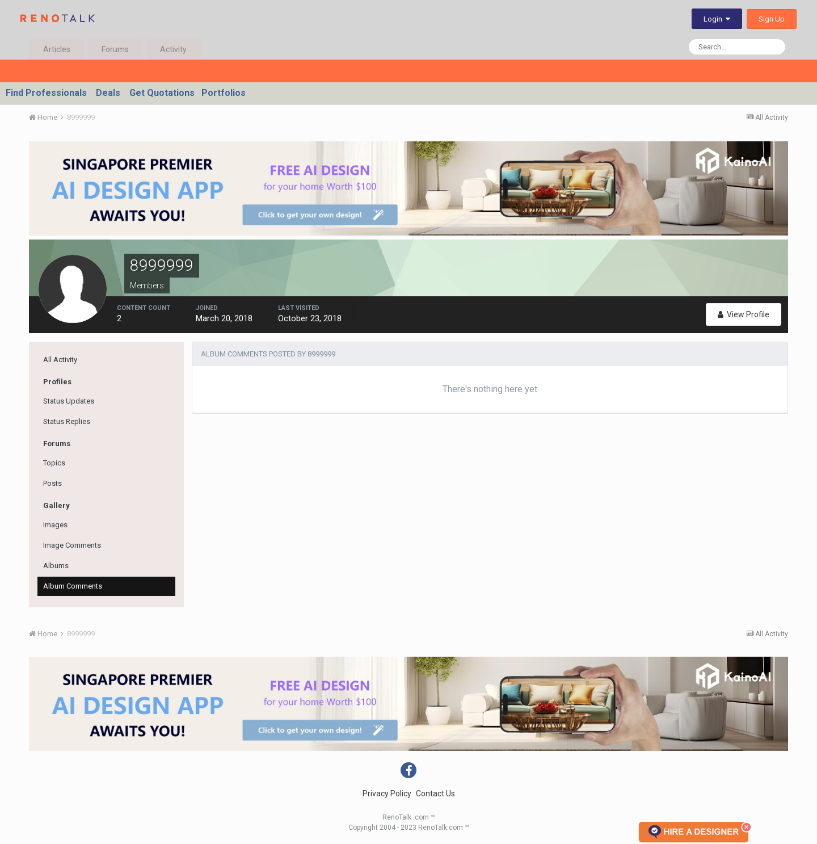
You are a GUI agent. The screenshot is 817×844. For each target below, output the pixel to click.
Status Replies (66, 421)
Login (717, 19)
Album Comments (72, 586)
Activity (173, 49)
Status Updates (68, 401)
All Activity (60, 359)
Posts (52, 483)
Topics (54, 463)
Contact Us (435, 793)
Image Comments (72, 545)
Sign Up (772, 19)
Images (55, 524)
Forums (115, 49)
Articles (56, 49)
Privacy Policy (387, 793)
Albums (56, 565)
